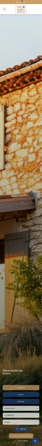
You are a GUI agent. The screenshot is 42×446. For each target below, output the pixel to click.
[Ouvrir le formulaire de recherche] (21, 435)
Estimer (21, 408)
